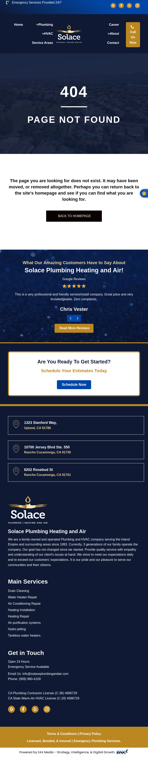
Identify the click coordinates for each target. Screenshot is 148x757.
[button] (144, 193)
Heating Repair (18, 616)
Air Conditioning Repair (24, 603)
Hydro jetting (17, 629)
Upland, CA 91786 (37, 428)
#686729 (71, 693)
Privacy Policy (90, 734)
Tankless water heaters (24, 635)
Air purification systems (24, 623)
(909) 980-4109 (30, 679)
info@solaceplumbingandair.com (45, 674)
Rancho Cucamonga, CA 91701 (47, 475)
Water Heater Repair (22, 597)
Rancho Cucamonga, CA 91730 (47, 452)
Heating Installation (21, 610)
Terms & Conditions (62, 734)
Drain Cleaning (18, 591)
